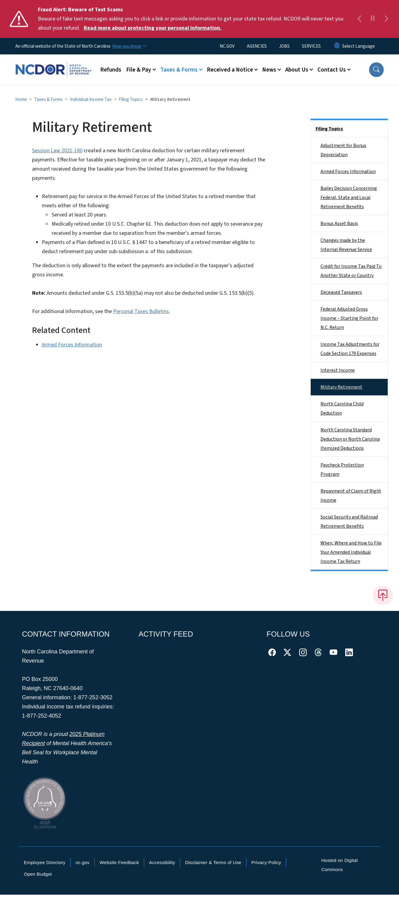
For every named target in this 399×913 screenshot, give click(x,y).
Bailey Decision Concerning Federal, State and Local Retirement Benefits (348, 197)
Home (21, 99)
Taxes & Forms (48, 99)
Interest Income (337, 370)
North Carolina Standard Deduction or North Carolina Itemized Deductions (350, 439)
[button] (376, 69)
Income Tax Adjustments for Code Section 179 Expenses (349, 349)
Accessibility (162, 862)
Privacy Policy (266, 862)
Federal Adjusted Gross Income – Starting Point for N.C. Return (349, 318)
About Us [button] (296, 69)
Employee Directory (44, 862)
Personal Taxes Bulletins (141, 311)
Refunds (110, 69)
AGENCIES (257, 46)
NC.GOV (227, 46)
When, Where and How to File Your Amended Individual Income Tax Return (351, 552)
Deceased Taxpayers (341, 292)
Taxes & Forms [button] (179, 69)
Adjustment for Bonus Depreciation (343, 150)
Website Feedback (119, 862)
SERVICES (311, 46)
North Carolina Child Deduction (342, 408)
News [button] (269, 69)
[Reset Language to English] (337, 46)
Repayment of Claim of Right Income (350, 496)
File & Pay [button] (138, 69)
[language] (358, 46)
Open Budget (38, 874)
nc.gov (82, 862)
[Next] (386, 19)
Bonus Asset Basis (339, 223)
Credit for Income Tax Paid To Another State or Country (351, 271)
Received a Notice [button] (230, 69)
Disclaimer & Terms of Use (213, 862)
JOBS (284, 46)
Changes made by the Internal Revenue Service (346, 245)
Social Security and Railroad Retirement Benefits (349, 522)
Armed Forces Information (72, 345)
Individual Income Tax (91, 99)
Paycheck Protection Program (342, 470)
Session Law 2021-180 (57, 150)
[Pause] (372, 19)
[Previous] (359, 19)
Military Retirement (341, 387)
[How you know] (129, 46)
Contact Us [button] (331, 69)
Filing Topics (131, 99)
